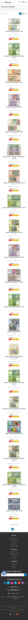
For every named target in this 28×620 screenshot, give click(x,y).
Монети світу (14, 537)
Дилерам (14, 565)
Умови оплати (14, 551)
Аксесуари (14, 541)
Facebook (4, 582)
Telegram (15, 582)
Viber (22, 582)
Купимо (14, 567)
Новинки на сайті (14, 545)
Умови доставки (14, 553)
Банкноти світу (14, 539)
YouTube (19, 582)
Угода (14, 555)
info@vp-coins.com (15, 593)
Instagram (11, 582)
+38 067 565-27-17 (15, 590)
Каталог (14, 535)
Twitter (8, 582)
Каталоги (14, 543)
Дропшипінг (14, 563)
